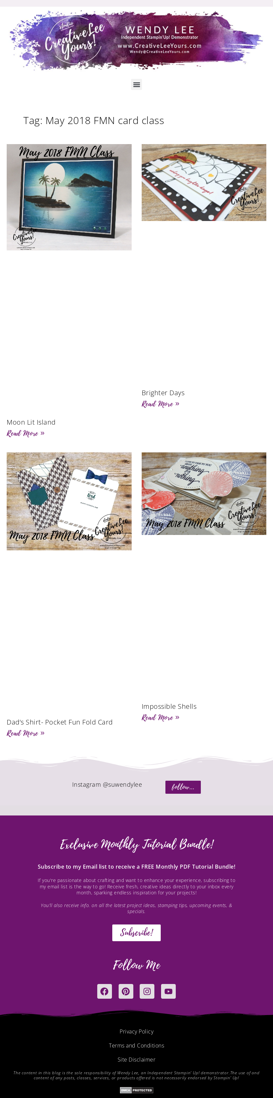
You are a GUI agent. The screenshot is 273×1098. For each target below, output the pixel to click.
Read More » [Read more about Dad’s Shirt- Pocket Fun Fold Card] (26, 733)
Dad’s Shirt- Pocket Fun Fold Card (60, 722)
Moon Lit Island (31, 422)
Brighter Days (163, 392)
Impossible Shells (169, 706)
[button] (136, 84)
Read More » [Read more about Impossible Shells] (161, 717)
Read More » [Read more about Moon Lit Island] (26, 433)
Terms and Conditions (136, 1046)
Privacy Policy (136, 1031)
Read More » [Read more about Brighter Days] (161, 404)
